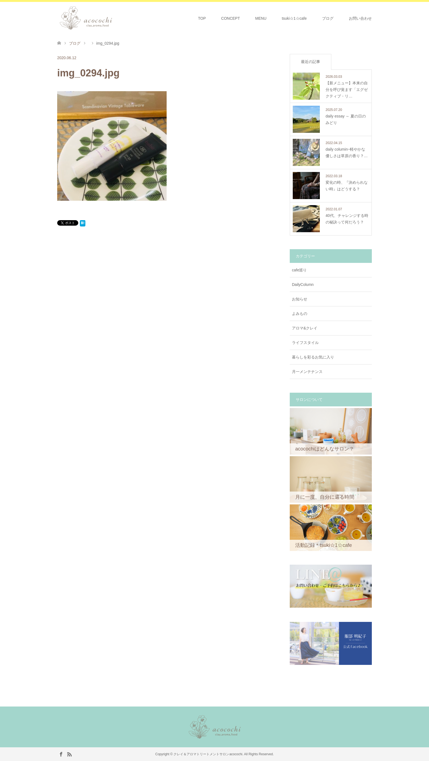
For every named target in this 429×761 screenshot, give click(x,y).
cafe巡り (299, 270)
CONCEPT (230, 18)
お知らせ (299, 299)
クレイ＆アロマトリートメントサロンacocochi (207, 754)
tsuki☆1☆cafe (294, 18)
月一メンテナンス (307, 371)
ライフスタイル (305, 342)
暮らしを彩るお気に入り (313, 357)
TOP (202, 18)
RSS (69, 754)
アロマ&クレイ (304, 328)
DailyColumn (303, 284)
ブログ (328, 18)
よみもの (299, 313)
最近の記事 (310, 61)
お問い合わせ (360, 18)
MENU (260, 18)
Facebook (61, 754)
